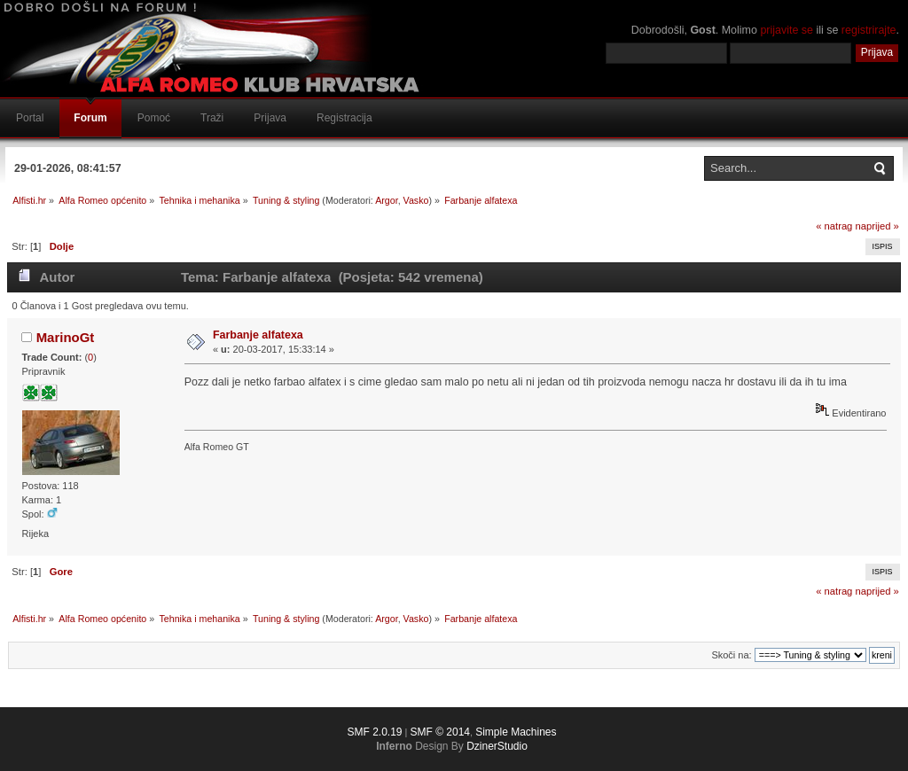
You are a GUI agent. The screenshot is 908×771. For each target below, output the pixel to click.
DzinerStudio (497, 746)
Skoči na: (731, 655)
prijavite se (786, 30)
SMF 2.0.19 (374, 732)
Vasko (416, 200)
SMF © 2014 (440, 732)
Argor (386, 200)
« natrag (834, 226)
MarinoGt (65, 337)
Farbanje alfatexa (258, 335)
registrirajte (868, 30)
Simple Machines (515, 732)
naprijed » (876, 226)
